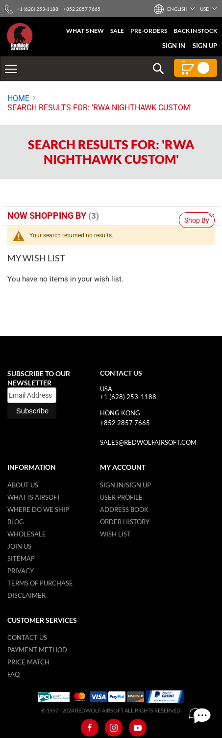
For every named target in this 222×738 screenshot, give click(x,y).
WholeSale (26, 534)
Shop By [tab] (196, 220)
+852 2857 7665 (125, 423)
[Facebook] (90, 728)
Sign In (173, 46)
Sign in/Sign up (125, 485)
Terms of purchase (40, 583)
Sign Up (205, 46)
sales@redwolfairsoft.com (148, 442)
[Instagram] (114, 728)
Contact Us (27, 637)
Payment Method (37, 650)
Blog (15, 522)
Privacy (20, 571)
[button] (177, 9)
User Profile (121, 497)
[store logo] (20, 36)
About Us (22, 485)
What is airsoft (34, 497)
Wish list (115, 534)
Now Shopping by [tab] (46, 215)
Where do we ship (38, 509)
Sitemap (21, 558)
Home (18, 98)
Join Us (19, 546)
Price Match (28, 662)
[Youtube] (138, 728)
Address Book (124, 509)
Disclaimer (26, 595)
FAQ (13, 674)
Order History (124, 522)
